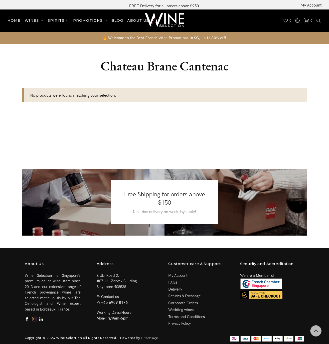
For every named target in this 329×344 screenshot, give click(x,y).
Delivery (175, 289)
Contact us (110, 296)
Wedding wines (181, 309)
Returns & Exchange (184, 295)
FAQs (172, 282)
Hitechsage (150, 338)
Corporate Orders (183, 302)
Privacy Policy (179, 323)
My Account (311, 4)
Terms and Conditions (186, 316)
